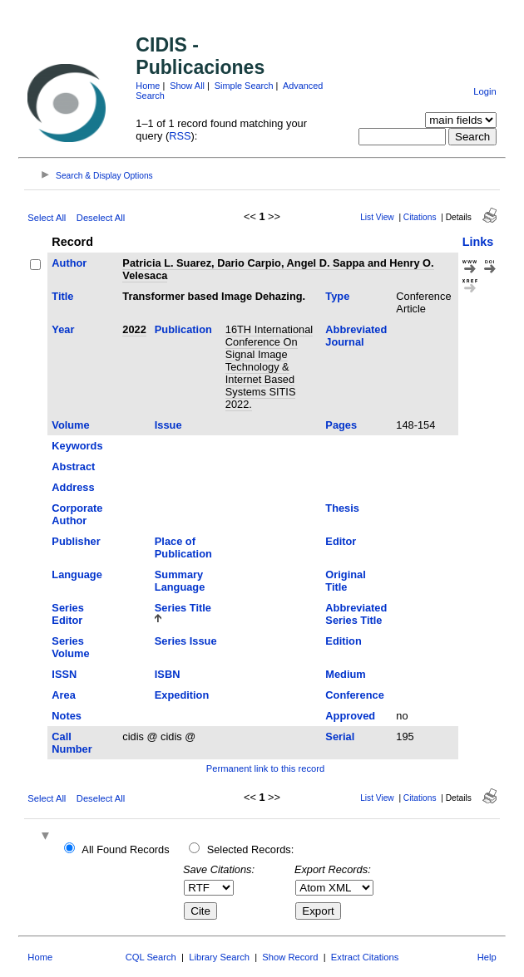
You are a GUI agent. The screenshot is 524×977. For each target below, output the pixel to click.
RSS (179, 136)
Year (63, 329)
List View (377, 217)
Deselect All (101, 218)
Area (63, 695)
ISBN (167, 674)
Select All (46, 218)
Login (484, 91)
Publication (183, 329)
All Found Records (125, 849)
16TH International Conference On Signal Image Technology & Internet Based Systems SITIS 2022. (269, 366)
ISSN (64, 674)
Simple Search (244, 86)
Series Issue (186, 641)
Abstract (73, 466)
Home (148, 86)
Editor (340, 541)
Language (76, 574)
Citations (420, 217)
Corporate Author (77, 514)
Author (69, 263)
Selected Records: (250, 849)
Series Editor (67, 613)
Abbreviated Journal (356, 335)
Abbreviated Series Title (356, 613)
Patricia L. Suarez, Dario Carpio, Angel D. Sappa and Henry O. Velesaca (277, 269)
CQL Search (151, 957)
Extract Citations (364, 957)
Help (487, 957)
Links (478, 241)
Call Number (71, 742)
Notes (67, 715)
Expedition (182, 695)
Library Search (219, 957)
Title (62, 296)
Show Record (290, 957)
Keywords (77, 445)
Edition (343, 641)
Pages (341, 425)
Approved (350, 715)
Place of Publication (183, 547)
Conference (354, 695)
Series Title (183, 607)
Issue (168, 425)
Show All (187, 86)
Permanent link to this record (265, 768)
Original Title (345, 580)
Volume (70, 425)
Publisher (76, 541)
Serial (339, 736)
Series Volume (70, 647)
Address (73, 487)
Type (337, 296)
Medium (345, 674)
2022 (134, 329)
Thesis (342, 508)
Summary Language (180, 580)
